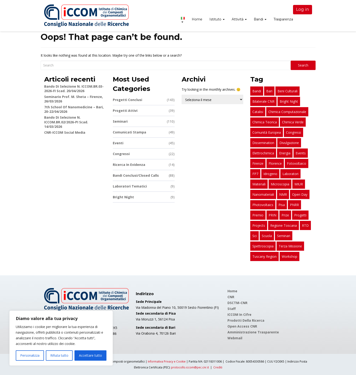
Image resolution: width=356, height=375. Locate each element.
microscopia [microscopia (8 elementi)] (280, 184)
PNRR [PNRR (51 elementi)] (294, 205)
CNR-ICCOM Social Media (64, 132)
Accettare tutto (90, 355)
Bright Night (144, 197)
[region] (61, 338)
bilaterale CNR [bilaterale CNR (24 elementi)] (263, 101)
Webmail (234, 338)
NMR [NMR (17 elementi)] (283, 194)
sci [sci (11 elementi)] (254, 236)
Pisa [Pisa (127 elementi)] (281, 205)
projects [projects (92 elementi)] (258, 225)
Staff (231, 308)
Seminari (144, 121)
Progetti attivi (144, 110)
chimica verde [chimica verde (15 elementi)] (293, 122)
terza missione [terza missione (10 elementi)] (290, 246)
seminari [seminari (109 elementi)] (283, 236)
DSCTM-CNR (237, 303)
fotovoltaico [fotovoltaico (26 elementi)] (296, 163)
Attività (239, 19)
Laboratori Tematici (144, 186)
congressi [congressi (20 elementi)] (293, 132)
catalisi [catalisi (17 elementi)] (257, 111)
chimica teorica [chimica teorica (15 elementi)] (264, 122)
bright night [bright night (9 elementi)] (289, 101)
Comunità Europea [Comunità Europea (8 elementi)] (266, 132)
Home (197, 19)
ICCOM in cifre (239, 314)
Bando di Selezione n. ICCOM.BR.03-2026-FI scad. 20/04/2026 (74, 88)
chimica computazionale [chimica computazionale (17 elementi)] (287, 111)
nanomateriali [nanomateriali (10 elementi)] (263, 194)
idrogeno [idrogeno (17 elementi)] (270, 174)
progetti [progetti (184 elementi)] (300, 215)
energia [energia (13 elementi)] (284, 153)
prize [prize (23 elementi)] (285, 215)
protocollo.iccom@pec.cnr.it (190, 367)
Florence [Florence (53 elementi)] (275, 163)
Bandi (260, 19)
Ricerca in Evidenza (144, 165)
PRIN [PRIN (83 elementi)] (272, 215)
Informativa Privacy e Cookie (167, 361)
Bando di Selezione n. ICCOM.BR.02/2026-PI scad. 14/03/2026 (66, 122)
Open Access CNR (242, 326)
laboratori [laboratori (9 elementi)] (290, 174)
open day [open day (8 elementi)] (299, 194)
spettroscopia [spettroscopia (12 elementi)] (263, 246)
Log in (302, 9)
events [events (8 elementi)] (301, 153)
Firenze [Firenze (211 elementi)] (257, 163)
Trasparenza (283, 19)
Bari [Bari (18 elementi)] (269, 91)
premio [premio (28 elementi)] (257, 215)
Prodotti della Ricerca (245, 320)
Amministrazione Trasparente (253, 332)
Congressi (144, 154)
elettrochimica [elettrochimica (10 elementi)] (263, 153)
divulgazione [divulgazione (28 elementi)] (289, 143)
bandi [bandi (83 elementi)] (256, 91)
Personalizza (29, 355)
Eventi (144, 143)
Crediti (217, 367)
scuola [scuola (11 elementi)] (267, 236)
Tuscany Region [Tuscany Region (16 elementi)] (264, 256)
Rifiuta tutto (59, 355)
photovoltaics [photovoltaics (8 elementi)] (262, 205)
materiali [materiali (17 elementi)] (259, 184)
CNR (230, 297)
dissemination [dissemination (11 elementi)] (263, 143)
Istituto (217, 19)
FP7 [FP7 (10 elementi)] (255, 174)
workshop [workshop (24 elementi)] (289, 256)
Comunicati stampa (144, 132)
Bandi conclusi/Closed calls (144, 175)
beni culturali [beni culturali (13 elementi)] (287, 91)
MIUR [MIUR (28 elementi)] (298, 184)
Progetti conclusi (144, 100)
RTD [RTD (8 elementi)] (305, 225)
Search (303, 65)
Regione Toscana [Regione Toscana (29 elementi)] (283, 225)
